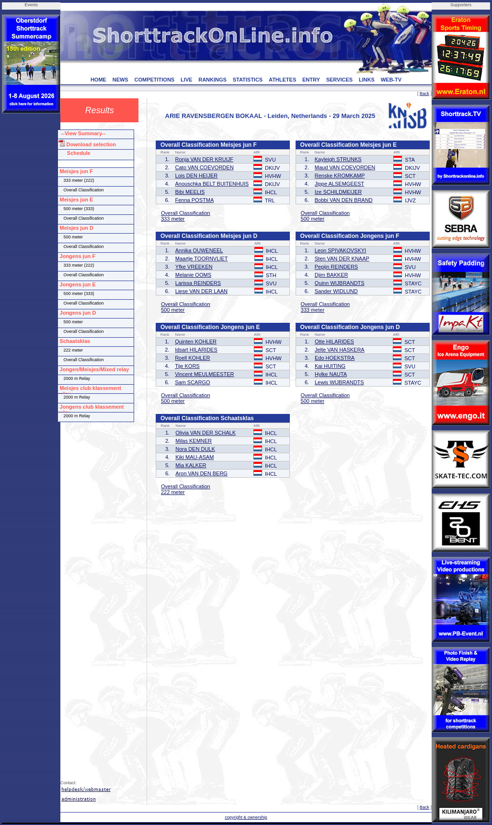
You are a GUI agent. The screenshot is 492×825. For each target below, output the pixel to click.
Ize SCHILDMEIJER (338, 192)
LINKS (367, 79)
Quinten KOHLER (196, 341)
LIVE (186, 79)
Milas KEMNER (193, 441)
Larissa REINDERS (198, 283)
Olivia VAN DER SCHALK (205, 433)
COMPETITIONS (154, 79)
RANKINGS (212, 79)
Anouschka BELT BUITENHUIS (212, 184)
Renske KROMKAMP (340, 175)
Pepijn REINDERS (336, 267)
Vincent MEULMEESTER (204, 374)
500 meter (313, 219)
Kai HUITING (330, 366)
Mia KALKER (190, 465)
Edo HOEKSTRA (335, 358)
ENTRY (311, 79)
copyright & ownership (246, 817)
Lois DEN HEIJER (196, 175)
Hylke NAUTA (331, 374)
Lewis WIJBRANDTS (339, 382)
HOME (98, 79)
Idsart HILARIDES (196, 350)
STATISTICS (248, 79)
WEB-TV (391, 79)
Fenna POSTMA (194, 200)
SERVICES (339, 79)
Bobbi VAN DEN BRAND (344, 200)
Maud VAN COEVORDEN (345, 167)
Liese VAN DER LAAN (201, 291)
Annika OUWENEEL (199, 250)
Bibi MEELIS (190, 192)
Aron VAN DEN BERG (201, 473)
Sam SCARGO (192, 382)
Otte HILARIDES (334, 341)
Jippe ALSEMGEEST (339, 184)
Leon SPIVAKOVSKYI (340, 250)
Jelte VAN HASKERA (340, 350)
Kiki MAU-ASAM (194, 457)
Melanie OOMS (193, 275)
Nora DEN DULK (195, 449)
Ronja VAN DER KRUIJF (204, 159)
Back (424, 93)
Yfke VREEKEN (194, 267)
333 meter (173, 219)
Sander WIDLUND (336, 291)
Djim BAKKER (331, 275)
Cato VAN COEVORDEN (204, 167)
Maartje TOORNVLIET (201, 258)
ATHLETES (282, 79)
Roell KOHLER (192, 358)
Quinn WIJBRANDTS (340, 283)
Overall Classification (185, 213)
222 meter (173, 492)
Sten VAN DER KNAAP (342, 258)
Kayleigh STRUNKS (338, 159)
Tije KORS (187, 366)
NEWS (120, 79)
